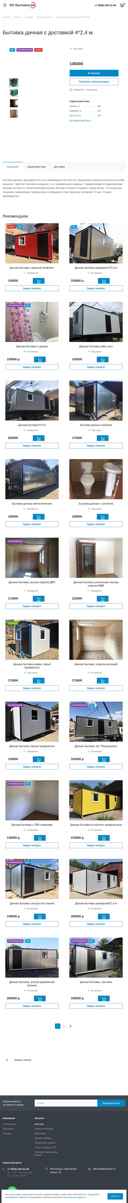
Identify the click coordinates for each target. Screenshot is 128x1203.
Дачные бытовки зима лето (96, 346)
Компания (9, 1118)
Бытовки (39, 1124)
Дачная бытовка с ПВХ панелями (32, 824)
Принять (115, 1196)
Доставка (59, 166)
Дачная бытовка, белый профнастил (31, 746)
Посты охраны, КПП (45, 1147)
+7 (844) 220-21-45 (105, 5)
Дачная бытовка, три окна (96, 982)
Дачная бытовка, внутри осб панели (32, 903)
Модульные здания (45, 1142)
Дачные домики (43, 1138)
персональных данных (74, 1197)
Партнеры (8, 1128)
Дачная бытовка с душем (32, 346)
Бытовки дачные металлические (32, 503)
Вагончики (40, 1133)
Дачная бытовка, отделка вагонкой (95, 664)
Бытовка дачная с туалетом (96, 503)
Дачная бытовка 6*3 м (32, 425)
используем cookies (19, 1194)
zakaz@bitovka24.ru (104, 1168)
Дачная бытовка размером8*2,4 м (96, 903)
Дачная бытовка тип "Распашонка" (96, 746)
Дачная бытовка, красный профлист (32, 267)
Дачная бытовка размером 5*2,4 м (96, 267)
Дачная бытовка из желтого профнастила (96, 824)
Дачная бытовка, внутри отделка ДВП (32, 582)
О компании (9, 1124)
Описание (12, 166)
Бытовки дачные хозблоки (96, 425)
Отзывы (7, 1133)
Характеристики (36, 166)
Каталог (39, 1118)
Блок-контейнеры (44, 1128)
